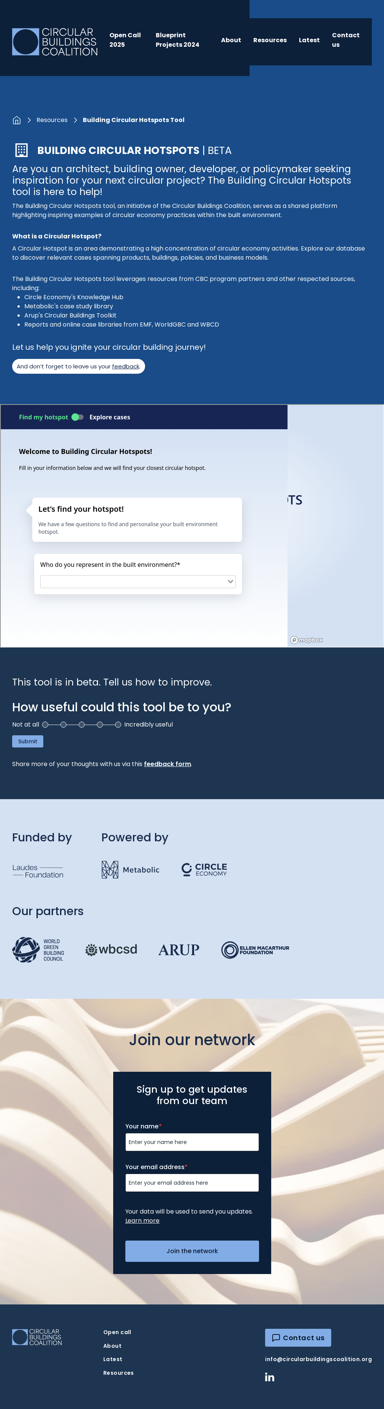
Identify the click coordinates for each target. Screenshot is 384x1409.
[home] (54, 42)
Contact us (346, 40)
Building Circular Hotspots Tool (134, 120)
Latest (309, 40)
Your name (143, 1126)
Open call (117, 1332)
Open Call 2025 (125, 40)
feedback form (167, 764)
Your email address (156, 1167)
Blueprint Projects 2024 (177, 40)
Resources (270, 40)
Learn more (142, 1220)
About (231, 40)
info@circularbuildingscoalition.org (318, 1359)
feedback (125, 366)
